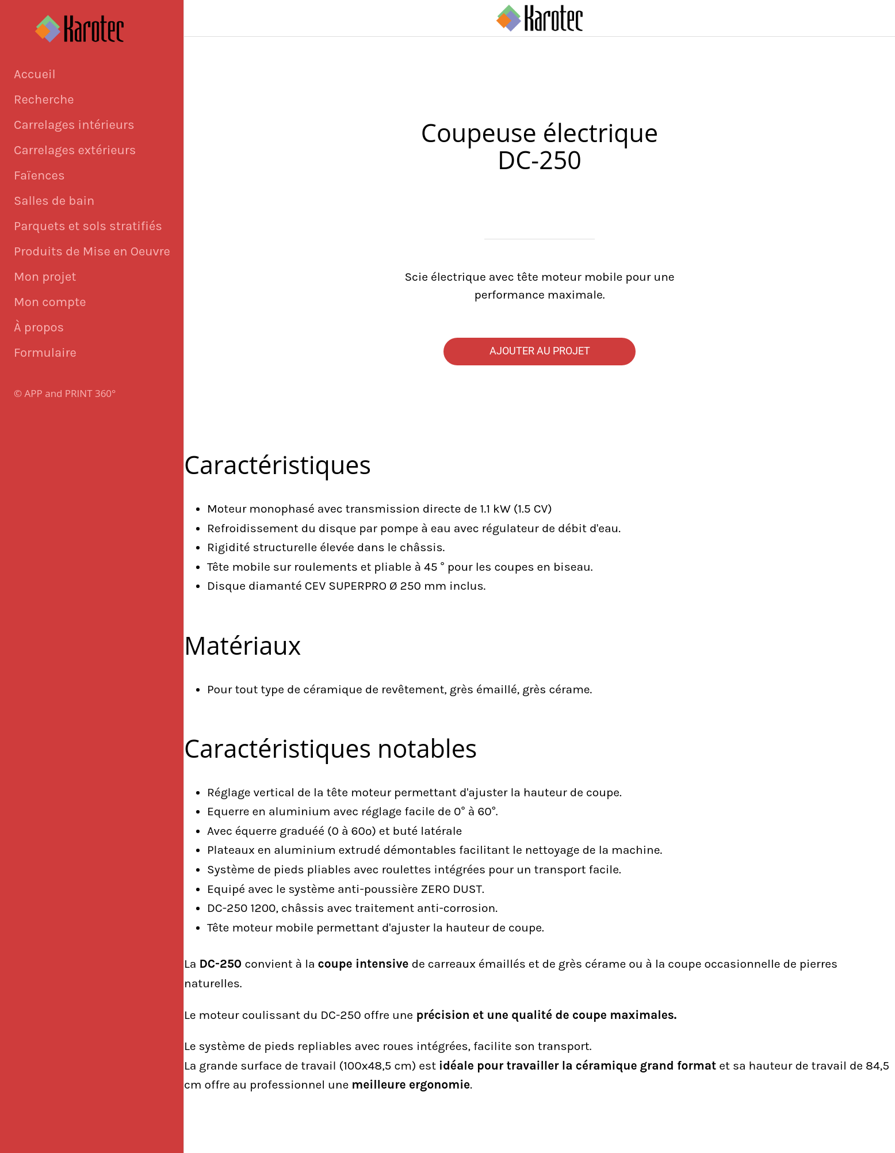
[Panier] (872, 18)
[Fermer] (207, 18)
